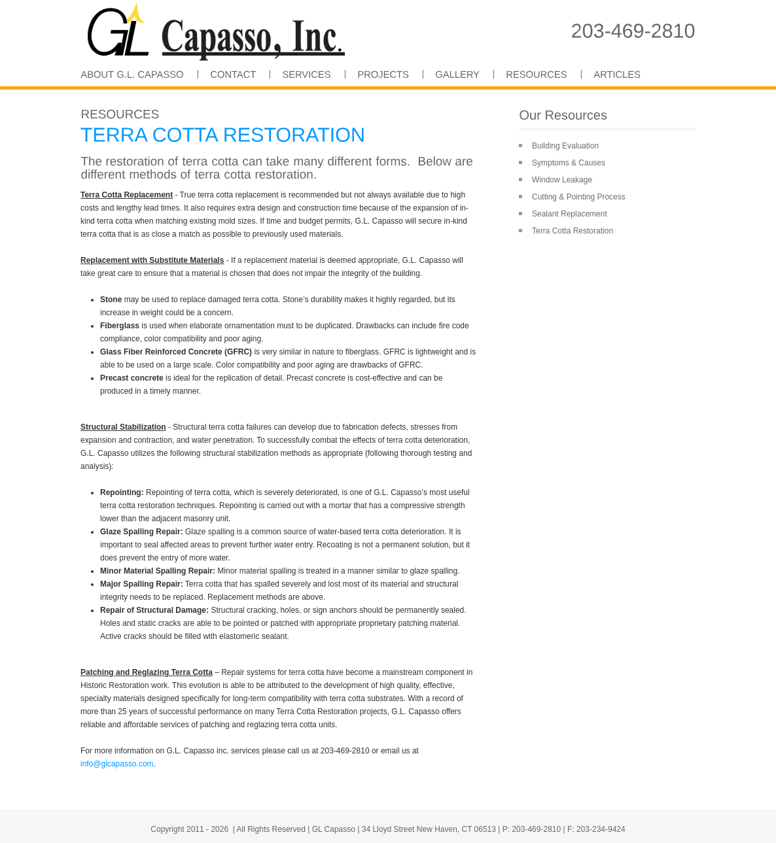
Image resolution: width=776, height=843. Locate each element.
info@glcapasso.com (117, 763)
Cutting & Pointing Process (579, 196)
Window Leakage (562, 179)
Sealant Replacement (569, 213)
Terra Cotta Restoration (572, 230)
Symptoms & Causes (568, 162)
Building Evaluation (565, 145)
